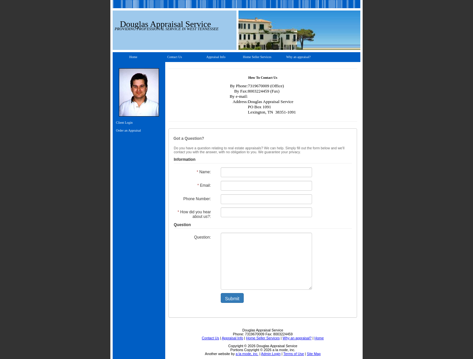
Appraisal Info (215, 57)
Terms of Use (293, 354)
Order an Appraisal (128, 130)
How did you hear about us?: (194, 214)
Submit (232, 298)
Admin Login (271, 354)
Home (133, 57)
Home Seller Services (257, 57)
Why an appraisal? (298, 57)
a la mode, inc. (247, 354)
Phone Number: (197, 199)
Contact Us (174, 57)
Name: (204, 172)
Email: (204, 185)
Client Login (124, 122)
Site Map (314, 354)
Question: (202, 237)
